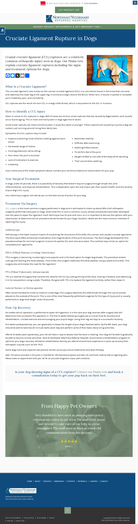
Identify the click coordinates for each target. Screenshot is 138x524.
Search (51, 518)
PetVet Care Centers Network (23, 499)
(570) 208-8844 (90, 3)
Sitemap (10, 521)
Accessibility (41, 518)
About (38, 481)
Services (47, 481)
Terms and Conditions (13, 518)
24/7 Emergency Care (69, 10)
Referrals (82, 481)
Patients (71, 481)
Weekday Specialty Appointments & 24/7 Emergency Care (66, 27)
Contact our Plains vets (92, 372)
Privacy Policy (29, 518)
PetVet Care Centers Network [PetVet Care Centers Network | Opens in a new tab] (119, 520)
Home (29, 481)
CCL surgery (11, 208)
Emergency (59, 481)
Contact (104, 481)
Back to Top (20, 521)
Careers (93, 481)
